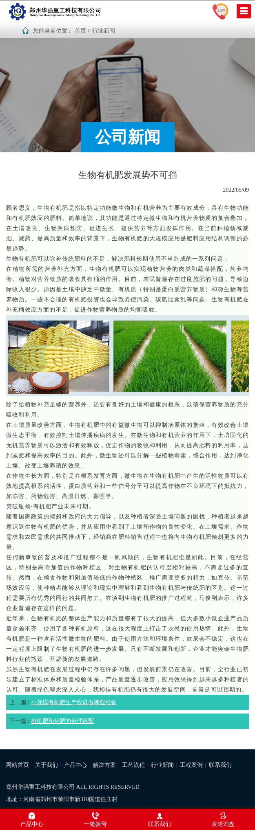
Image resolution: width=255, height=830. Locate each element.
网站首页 (17, 765)
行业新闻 (103, 31)
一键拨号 (95, 819)
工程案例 (191, 765)
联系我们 (220, 765)
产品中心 (75, 765)
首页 (80, 31)
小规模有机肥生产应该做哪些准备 (74, 702)
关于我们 (46, 765)
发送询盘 (223, 819)
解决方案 (104, 765)
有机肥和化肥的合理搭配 (62, 721)
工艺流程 (133, 765)
